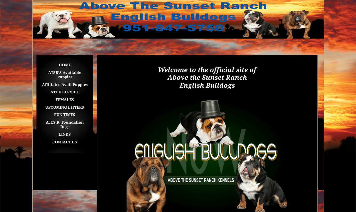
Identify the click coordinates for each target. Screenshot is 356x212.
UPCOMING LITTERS (64, 107)
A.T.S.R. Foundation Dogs (65, 124)
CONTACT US (64, 142)
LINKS (65, 134)
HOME (65, 65)
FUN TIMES (64, 114)
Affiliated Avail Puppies (65, 84)
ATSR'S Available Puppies (64, 75)
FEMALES (65, 99)
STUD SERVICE (65, 92)
